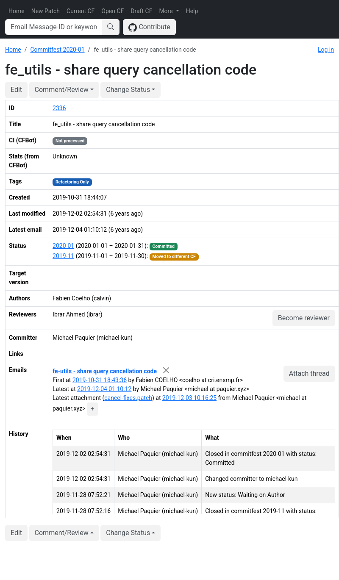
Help (192, 11)
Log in (326, 49)
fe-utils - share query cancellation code (105, 371)
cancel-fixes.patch (128, 397)
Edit (16, 90)
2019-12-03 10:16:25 (189, 397)
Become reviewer (304, 318)
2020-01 (63, 245)
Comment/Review (62, 90)
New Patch (45, 11)
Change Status (128, 90)
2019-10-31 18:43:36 (99, 380)
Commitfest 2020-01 (57, 49)
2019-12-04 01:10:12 (104, 389)
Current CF (80, 11)
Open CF (112, 11)
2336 (59, 108)
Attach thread (309, 373)
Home (16, 11)
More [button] (166, 11)
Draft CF (141, 11)
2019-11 (63, 256)
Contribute (149, 27)
